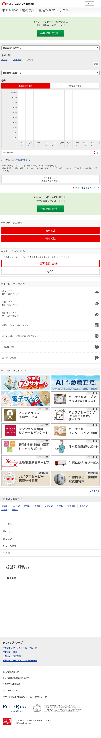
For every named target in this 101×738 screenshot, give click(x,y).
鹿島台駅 (84, 506)
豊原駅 (37, 506)
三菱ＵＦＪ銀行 (10, 652)
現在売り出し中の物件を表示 (17, 160)
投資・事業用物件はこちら (87, 188)
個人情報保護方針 (11, 671)
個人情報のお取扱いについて (16, 677)
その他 (6, 553)
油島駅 (60, 506)
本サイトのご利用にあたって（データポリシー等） (26, 696)
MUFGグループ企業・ (17, 566)
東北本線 (17, 59)
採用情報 (11, 578)
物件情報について (11, 690)
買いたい (7, 531)
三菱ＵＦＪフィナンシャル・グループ (20, 648)
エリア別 (7, 524)
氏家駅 (4, 506)
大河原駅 (49, 506)
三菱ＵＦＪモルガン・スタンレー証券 (20, 660)
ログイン (89, 3)
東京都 (4, 59)
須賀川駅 (71, 506)
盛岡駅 (4, 509)
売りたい (7, 538)
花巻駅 (27, 506)
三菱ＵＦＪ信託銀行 (12, 656)
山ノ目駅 (16, 506)
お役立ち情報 (10, 546)
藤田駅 (15, 509)
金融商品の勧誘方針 (12, 684)
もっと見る (95, 490)
